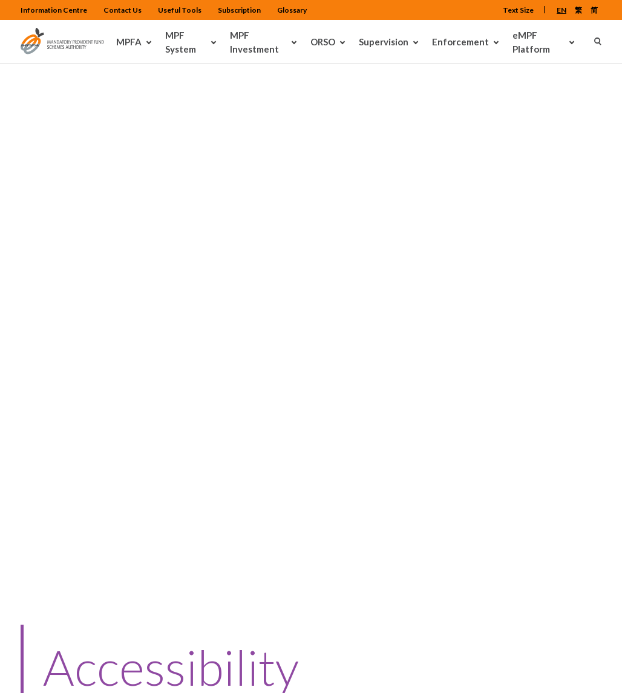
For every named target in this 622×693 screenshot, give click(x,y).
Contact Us (196, 426)
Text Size (518, 10)
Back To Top (568, 582)
